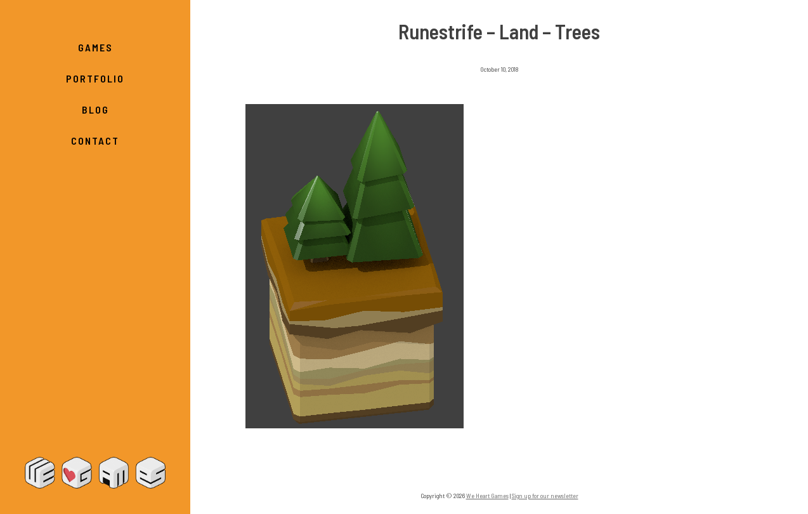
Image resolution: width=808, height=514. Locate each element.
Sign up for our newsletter (545, 495)
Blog (95, 109)
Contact (95, 141)
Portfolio (95, 78)
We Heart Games (95, 473)
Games (95, 47)
